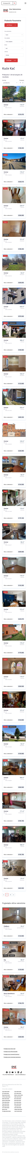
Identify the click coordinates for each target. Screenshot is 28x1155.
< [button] (3, 894)
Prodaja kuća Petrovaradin (10, 1051)
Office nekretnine (6, 1096)
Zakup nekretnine (18, 1109)
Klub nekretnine (5, 1098)
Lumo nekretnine (18, 1111)
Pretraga (11, 60)
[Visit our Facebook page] (7, 1072)
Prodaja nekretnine (6, 1111)
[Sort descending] (23, 82)
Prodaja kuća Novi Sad (9, 1048)
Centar (7, 55)
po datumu (6, 83)
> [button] (13, 894)
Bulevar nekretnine (18, 1095)
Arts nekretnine (5, 1107)
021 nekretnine (5, 1093)
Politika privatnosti (8, 1074)
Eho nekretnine (17, 1098)
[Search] (14, 3)
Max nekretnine (17, 1104)
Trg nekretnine (17, 1105)
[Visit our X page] (15, 1072)
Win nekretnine (17, 1100)
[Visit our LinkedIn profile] (18, 1072)
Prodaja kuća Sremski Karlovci (11, 1054)
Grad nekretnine (5, 1091)
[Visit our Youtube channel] (12, 1072)
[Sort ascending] (20, 82)
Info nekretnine (17, 1093)
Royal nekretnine (6, 1095)
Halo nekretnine (17, 1096)
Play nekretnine (5, 1104)
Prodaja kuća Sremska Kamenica (12, 1057)
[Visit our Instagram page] (10, 1072)
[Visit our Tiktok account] (21, 1072)
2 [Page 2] (10, 894)
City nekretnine (17, 1091)
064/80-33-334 (12, 12)
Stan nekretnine (5, 1102)
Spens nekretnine (6, 1100)
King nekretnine (5, 1105)
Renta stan (4, 1109)
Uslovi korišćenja (20, 1074)
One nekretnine (17, 1107)
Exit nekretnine (17, 1102)
